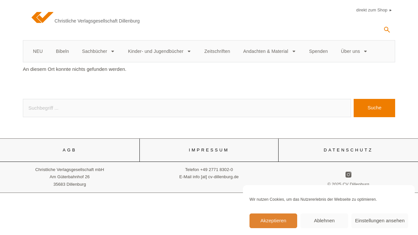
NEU (38, 51)
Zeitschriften (217, 51)
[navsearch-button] (387, 32)
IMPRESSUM (209, 150)
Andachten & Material (269, 51)
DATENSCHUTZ (348, 150)
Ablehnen (324, 223)
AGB (69, 150)
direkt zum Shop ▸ (374, 10)
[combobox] (187, 108)
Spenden (318, 51)
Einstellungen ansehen (380, 223)
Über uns (354, 51)
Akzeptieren (273, 223)
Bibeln (62, 51)
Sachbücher (98, 51)
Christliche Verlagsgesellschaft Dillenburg (97, 21)
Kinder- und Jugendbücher (159, 51)
